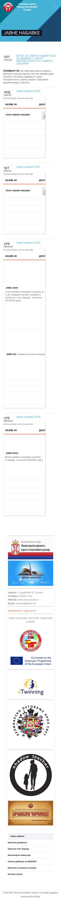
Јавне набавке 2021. (28, 166)
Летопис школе (15, 874)
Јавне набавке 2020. (28, 242)
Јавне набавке (17, 836)
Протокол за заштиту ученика (22, 868)
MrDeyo (37, 897)
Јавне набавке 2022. (28, 91)
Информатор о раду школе (22, 610)
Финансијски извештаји (19, 855)
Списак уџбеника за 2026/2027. (22, 861)
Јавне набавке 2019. (28, 417)
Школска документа (17, 842)
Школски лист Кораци (18, 849)
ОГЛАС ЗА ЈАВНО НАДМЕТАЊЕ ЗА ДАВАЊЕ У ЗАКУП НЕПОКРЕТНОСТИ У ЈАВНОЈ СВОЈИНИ (36, 59)
